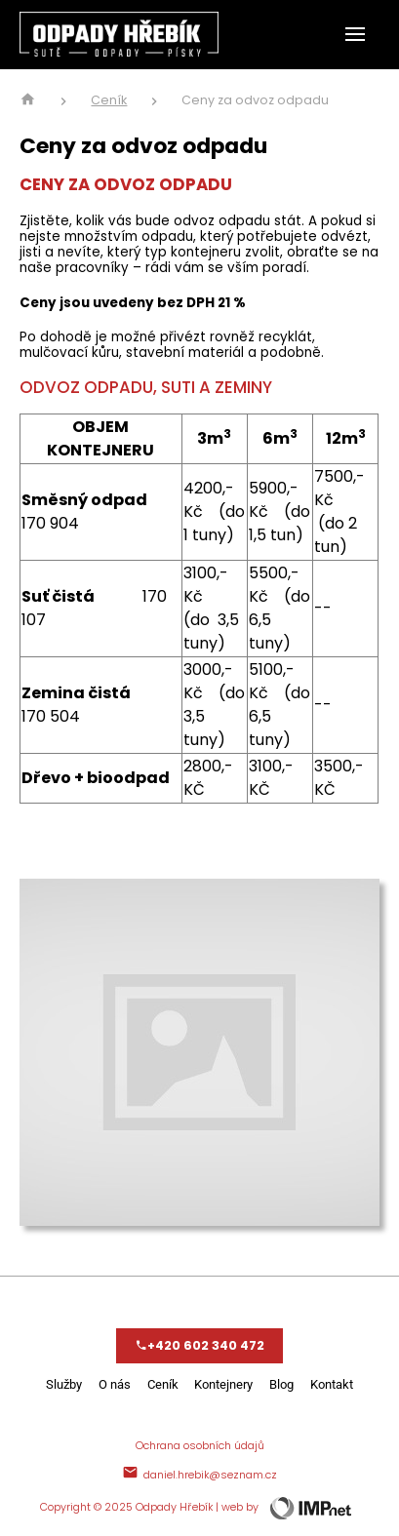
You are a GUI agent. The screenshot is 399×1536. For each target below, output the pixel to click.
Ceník (109, 100)
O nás (115, 1384)
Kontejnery (223, 1384)
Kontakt (331, 1384)
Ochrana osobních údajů (200, 1445)
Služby (64, 1384)
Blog (281, 1384)
